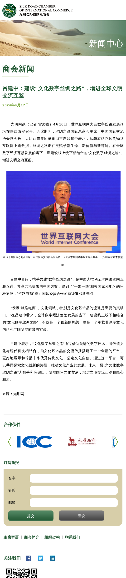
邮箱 (11, 502)
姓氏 (11, 490)
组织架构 (52, 537)
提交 (31, 515)
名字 (11, 478)
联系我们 (72, 537)
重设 (82, 515)
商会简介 (31, 537)
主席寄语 (11, 537)
